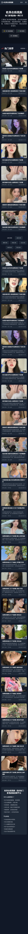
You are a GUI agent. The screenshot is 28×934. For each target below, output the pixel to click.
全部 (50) (9, 238)
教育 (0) (5, 243)
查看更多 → (24, 48)
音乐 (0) (18, 247)
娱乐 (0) (19, 238)
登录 (21, 2)
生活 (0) (23, 243)
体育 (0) (9, 247)
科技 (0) (14, 243)
